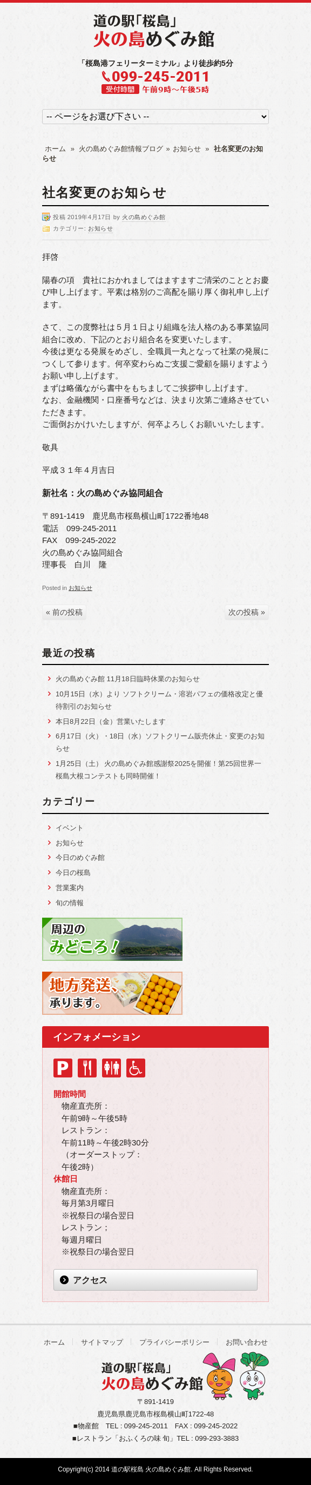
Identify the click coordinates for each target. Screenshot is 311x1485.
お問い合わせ (247, 1342)
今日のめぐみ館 (80, 857)
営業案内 (70, 888)
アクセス (90, 1280)
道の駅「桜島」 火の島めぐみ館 (155, 31)
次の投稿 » (246, 612)
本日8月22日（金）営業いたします (111, 721)
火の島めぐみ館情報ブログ (121, 149)
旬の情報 (70, 903)
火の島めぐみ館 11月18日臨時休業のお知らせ (128, 679)
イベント (70, 828)
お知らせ (187, 149)
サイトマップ (102, 1342)
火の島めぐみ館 (144, 217)
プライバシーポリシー (174, 1342)
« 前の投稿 (64, 612)
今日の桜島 (73, 873)
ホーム (55, 149)
